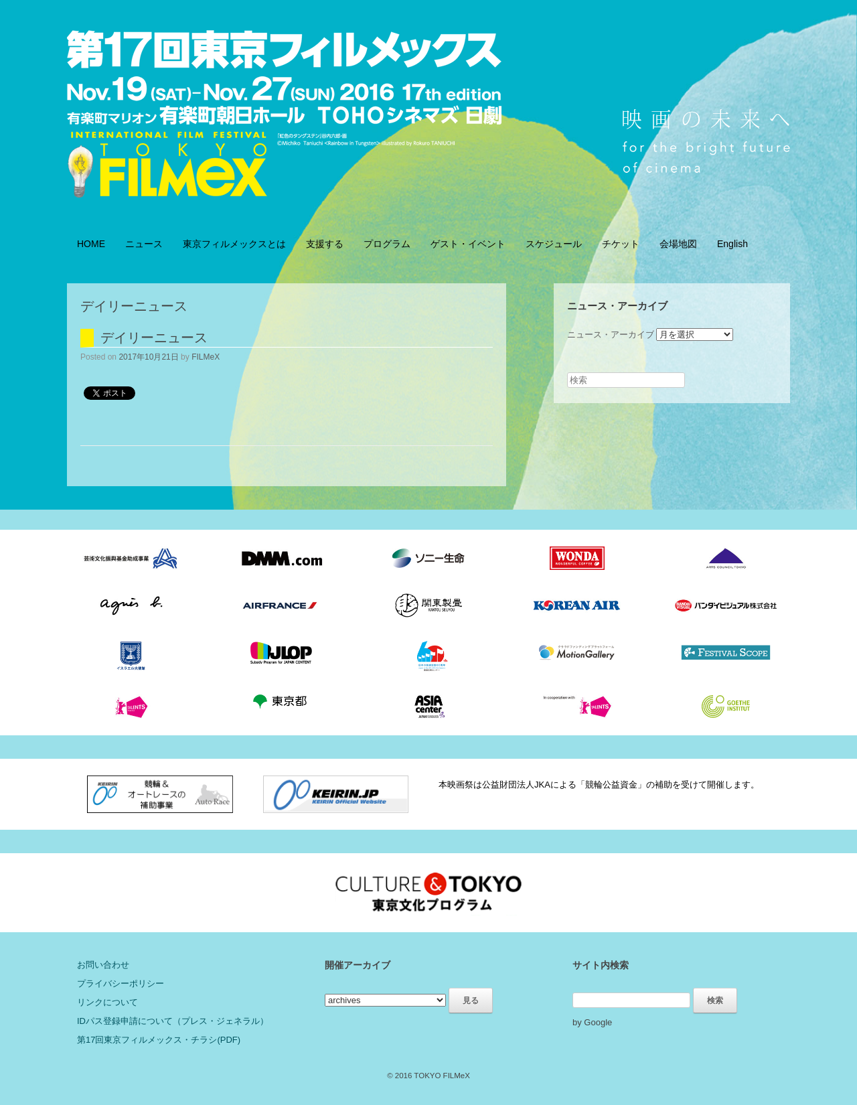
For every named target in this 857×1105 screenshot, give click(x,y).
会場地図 (678, 243)
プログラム (387, 243)
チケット (620, 243)
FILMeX (205, 357)
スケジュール (554, 243)
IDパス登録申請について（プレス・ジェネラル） (172, 1021)
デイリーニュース (154, 337)
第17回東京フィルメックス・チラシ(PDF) (158, 1040)
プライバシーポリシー (120, 983)
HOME (91, 243)
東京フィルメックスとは (234, 243)
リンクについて (107, 1002)
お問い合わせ (103, 965)
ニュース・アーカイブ (610, 334)
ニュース (144, 243)
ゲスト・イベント (468, 243)
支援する (324, 243)
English (732, 243)
